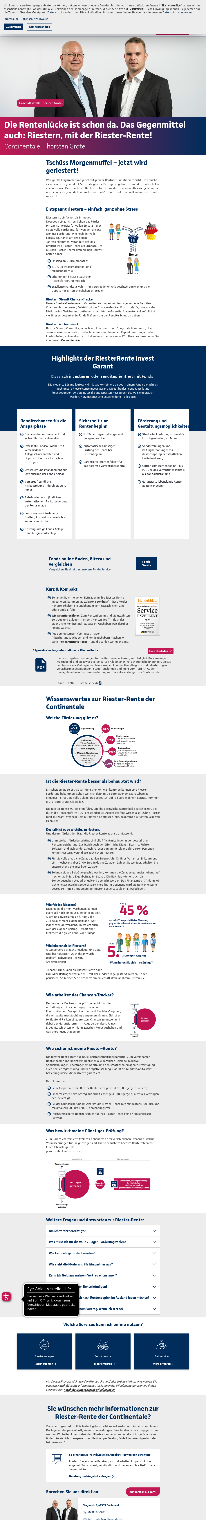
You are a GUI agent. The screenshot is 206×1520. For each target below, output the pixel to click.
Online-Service (70, 340)
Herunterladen (158, 651)
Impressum (11, 19)
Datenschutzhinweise (34, 19)
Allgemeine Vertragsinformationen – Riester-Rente (65, 650)
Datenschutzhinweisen (177, 12)
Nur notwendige (39, 26)
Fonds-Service (146, 563)
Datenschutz (55, 12)
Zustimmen (13, 26)
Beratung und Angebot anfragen (90, 1476)
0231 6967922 (96, 1512)
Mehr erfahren (44, 1363)
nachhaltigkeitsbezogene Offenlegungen (89, 1389)
